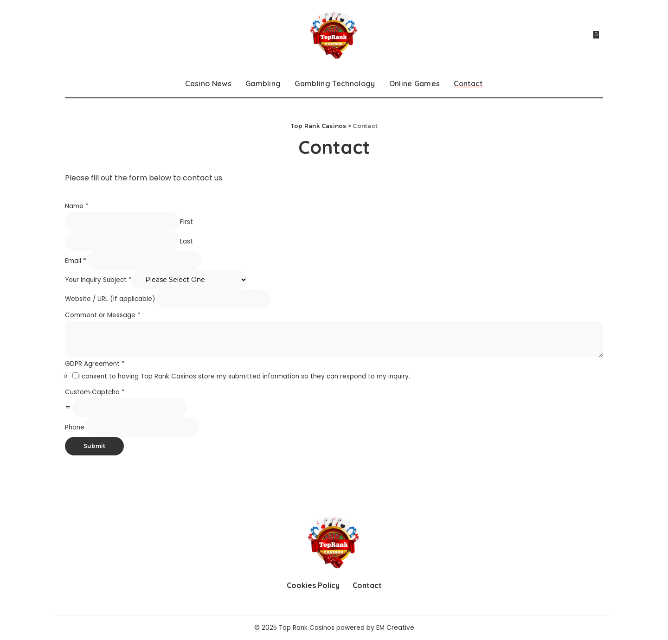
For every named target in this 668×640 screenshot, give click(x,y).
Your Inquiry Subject (98, 279)
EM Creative (395, 627)
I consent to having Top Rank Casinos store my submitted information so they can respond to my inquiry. (244, 376)
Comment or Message (103, 315)
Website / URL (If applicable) (110, 298)
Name (77, 206)
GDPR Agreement (95, 363)
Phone (74, 427)
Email (75, 260)
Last (186, 241)
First (186, 222)
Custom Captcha (95, 392)
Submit (94, 445)
